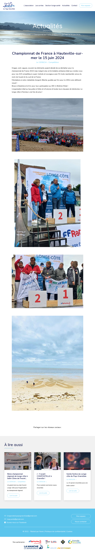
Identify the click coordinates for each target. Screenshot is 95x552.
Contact (74, 5)
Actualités (66, 5)
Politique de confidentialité (55, 531)
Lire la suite (13, 495)
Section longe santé (52, 5)
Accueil (17, 34)
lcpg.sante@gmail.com (14, 519)
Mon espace (85, 5)
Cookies (69, 531)
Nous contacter (81, 522)
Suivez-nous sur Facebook (15, 522)
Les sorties (39, 5)
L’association (28, 5)
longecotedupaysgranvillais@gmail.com (20, 516)
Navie (41, 531)
